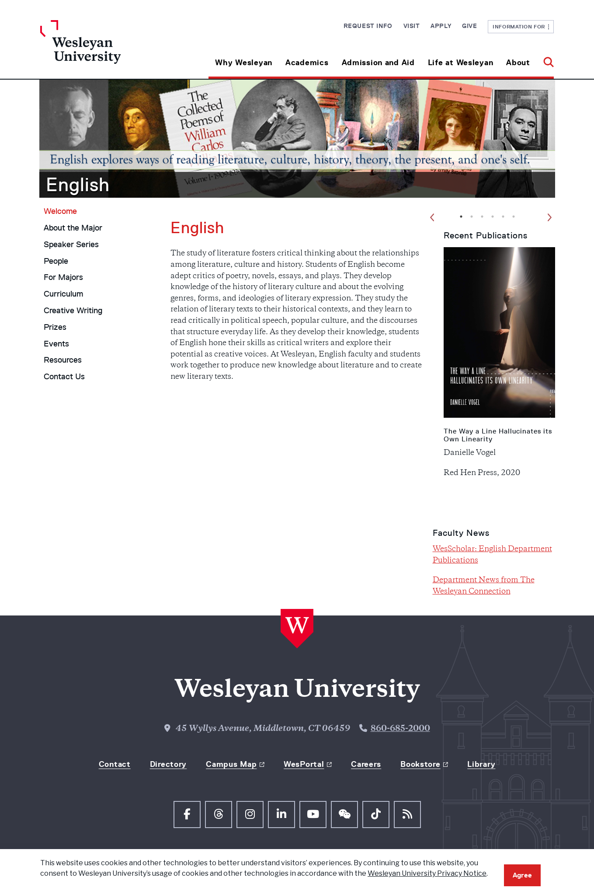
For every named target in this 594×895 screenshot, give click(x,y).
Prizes (55, 327)
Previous (433, 219)
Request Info (368, 26)
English (78, 185)
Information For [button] (521, 26)
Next (550, 219)
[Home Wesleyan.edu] (104, 49)
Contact (115, 764)
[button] (545, 59)
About (518, 62)
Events (56, 344)
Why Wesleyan (243, 62)
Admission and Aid (378, 62)
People (56, 261)
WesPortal (304, 764)
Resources (63, 360)
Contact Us (64, 376)
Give (469, 26)
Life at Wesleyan (460, 62)
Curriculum (63, 294)
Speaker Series (71, 244)
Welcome (60, 211)
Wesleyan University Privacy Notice (427, 873)
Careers (366, 764)
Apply (441, 26)
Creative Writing (73, 310)
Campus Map (231, 764)
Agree (522, 875)
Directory (168, 764)
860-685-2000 (400, 729)
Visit (411, 26)
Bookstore (420, 764)
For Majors (63, 277)
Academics (306, 62)
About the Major (73, 228)
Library (481, 764)
